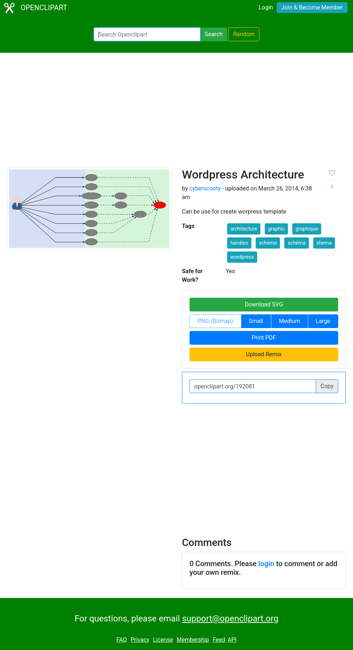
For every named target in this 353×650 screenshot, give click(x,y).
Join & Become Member (312, 7)
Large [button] (323, 321)
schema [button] (268, 243)
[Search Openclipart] (147, 34)
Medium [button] (289, 321)
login (266, 563)
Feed (219, 639)
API (232, 639)
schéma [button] (297, 243)
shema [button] (324, 243)
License (163, 639)
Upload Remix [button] (263, 354)
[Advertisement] (176, 113)
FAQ (121, 639)
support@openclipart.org (230, 619)
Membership (192, 639)
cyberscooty (205, 188)
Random (244, 34)
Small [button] (256, 321)
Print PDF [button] (264, 337)
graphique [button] (306, 229)
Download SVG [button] (264, 304)
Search (213, 34)
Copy (326, 386)
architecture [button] (243, 229)
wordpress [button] (242, 257)
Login (266, 7)
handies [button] (239, 243)
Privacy (140, 639)
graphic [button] (276, 229)
